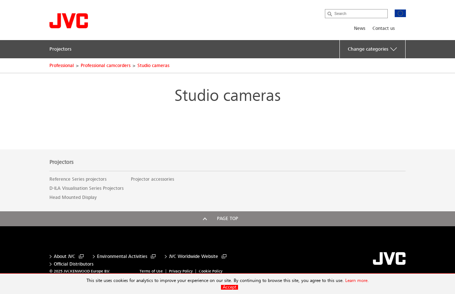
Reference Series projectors (77, 179)
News (359, 28)
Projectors (61, 162)
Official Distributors (73, 264)
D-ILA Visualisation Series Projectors (86, 188)
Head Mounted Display (73, 197)
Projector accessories (152, 179)
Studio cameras (153, 65)
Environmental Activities (122, 256)
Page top (227, 219)
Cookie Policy (210, 271)
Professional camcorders (105, 65)
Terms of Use (151, 271)
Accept (229, 287)
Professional (61, 65)
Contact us (384, 28)
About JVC (64, 256)
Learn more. (357, 280)
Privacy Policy (181, 271)
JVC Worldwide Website (193, 256)
